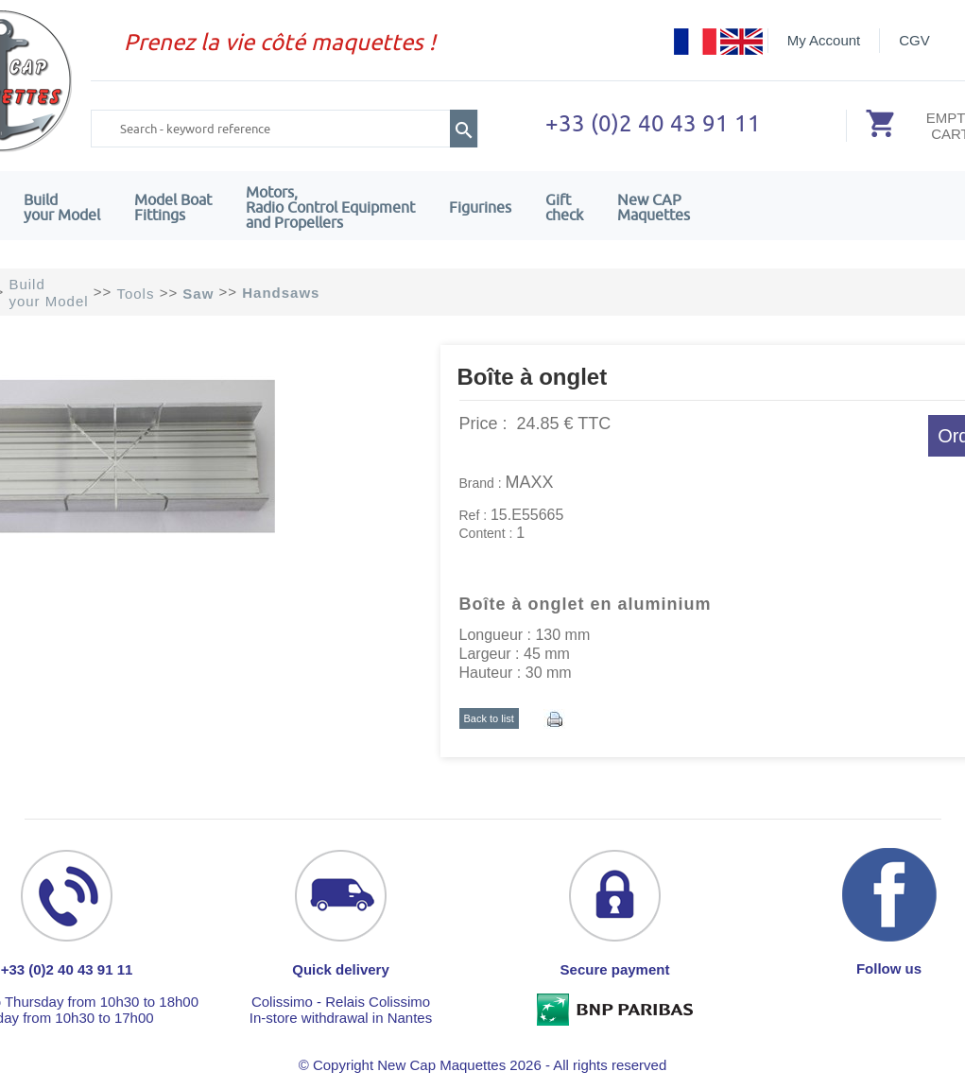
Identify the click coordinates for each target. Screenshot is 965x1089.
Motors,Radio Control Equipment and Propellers (330, 207)
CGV (914, 40)
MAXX (530, 482)
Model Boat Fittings (173, 207)
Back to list (489, 718)
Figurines (480, 207)
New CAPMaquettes (653, 207)
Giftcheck (564, 207)
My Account (824, 40)
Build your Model (62, 207)
